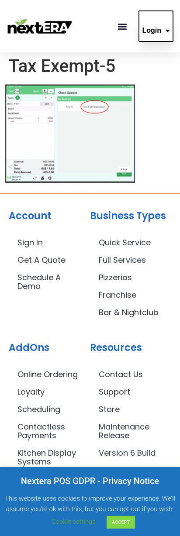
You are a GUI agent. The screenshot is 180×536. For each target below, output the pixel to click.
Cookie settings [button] (74, 522)
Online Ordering (47, 374)
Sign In (30, 242)
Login (156, 30)
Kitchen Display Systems (46, 457)
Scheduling (38, 409)
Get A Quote (41, 259)
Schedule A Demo (39, 282)
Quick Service (125, 242)
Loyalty (31, 391)
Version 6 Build (127, 452)
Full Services (122, 259)
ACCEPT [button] (121, 522)
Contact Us (121, 374)
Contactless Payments (41, 431)
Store (109, 409)
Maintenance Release (124, 431)
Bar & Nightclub (129, 312)
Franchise (117, 294)
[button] (122, 26)
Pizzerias (115, 277)
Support (114, 391)
